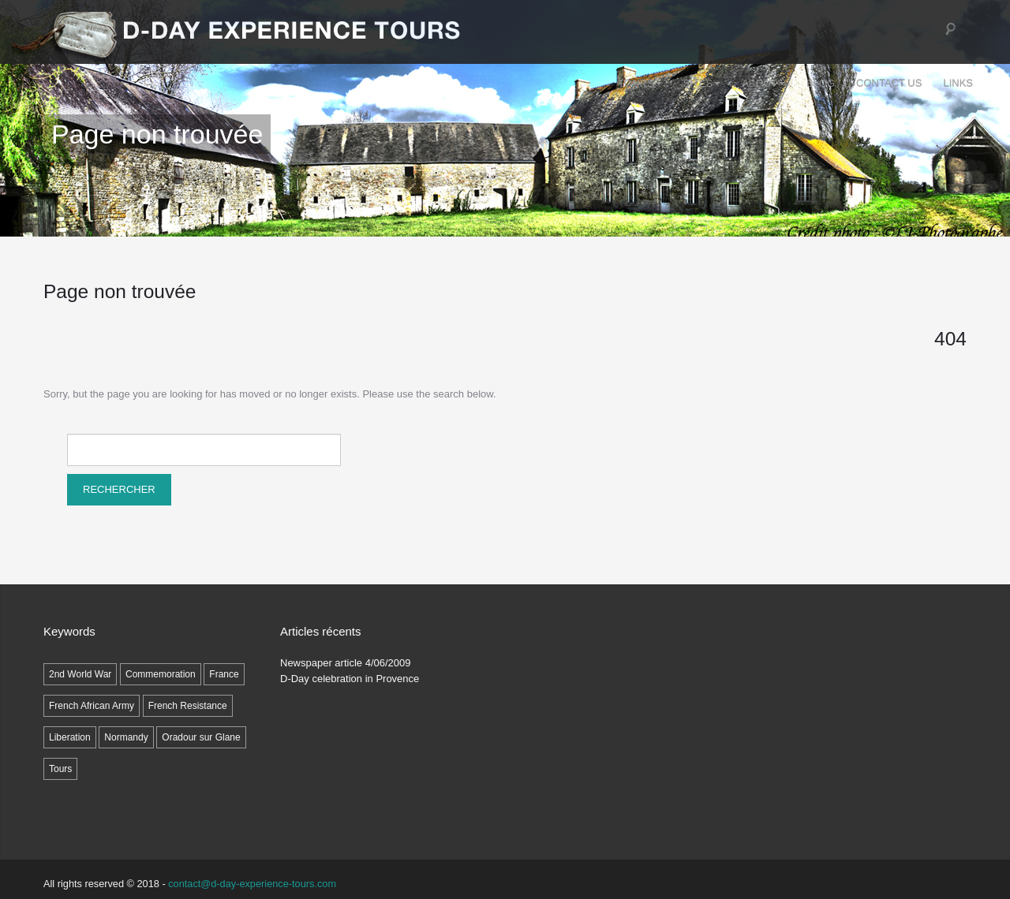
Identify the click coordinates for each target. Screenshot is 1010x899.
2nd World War (80, 674)
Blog (820, 83)
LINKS (958, 83)
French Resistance (187, 705)
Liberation (70, 737)
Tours (639, 83)
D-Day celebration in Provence (349, 679)
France (223, 674)
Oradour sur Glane (201, 737)
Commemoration (160, 674)
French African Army (91, 705)
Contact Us (889, 83)
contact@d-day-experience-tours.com (252, 884)
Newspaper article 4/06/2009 (345, 663)
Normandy (126, 737)
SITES (702, 83)
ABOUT (763, 83)
